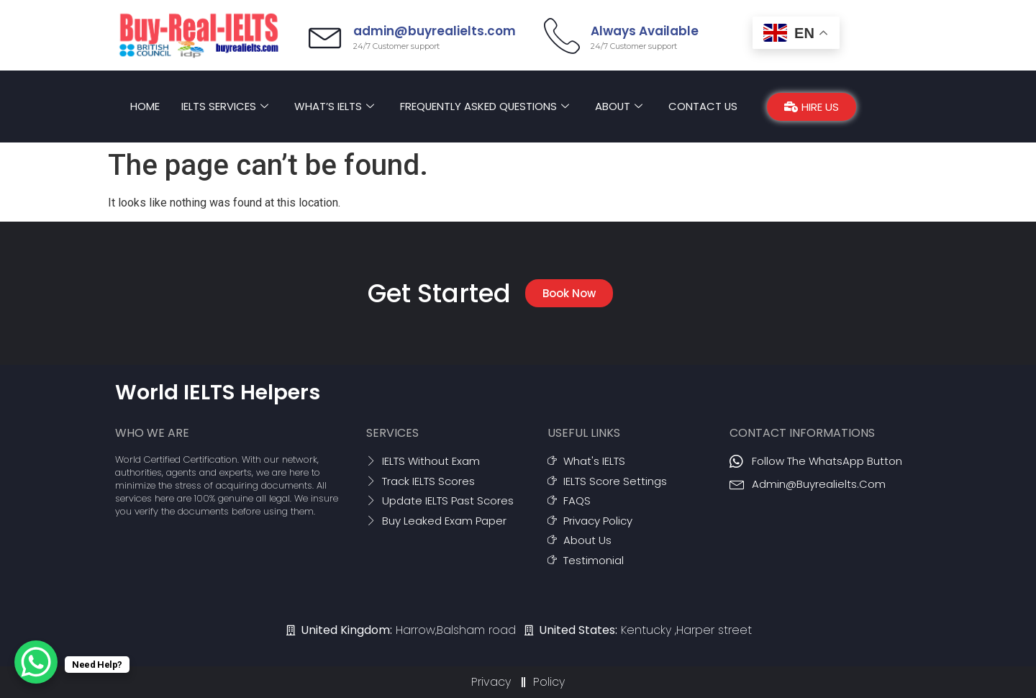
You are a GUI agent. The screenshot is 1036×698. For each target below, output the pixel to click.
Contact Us (704, 106)
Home (143, 106)
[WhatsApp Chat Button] (36, 662)
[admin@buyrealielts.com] (327, 35)
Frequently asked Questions (484, 106)
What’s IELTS (333, 106)
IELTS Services (223, 106)
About (619, 106)
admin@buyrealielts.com (436, 31)
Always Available (645, 31)
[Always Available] (562, 35)
